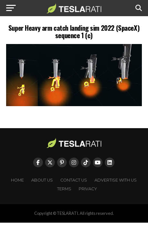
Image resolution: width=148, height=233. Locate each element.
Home (17, 180)
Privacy (88, 188)
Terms (64, 188)
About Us (42, 180)
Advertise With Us (115, 180)
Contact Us (73, 180)
